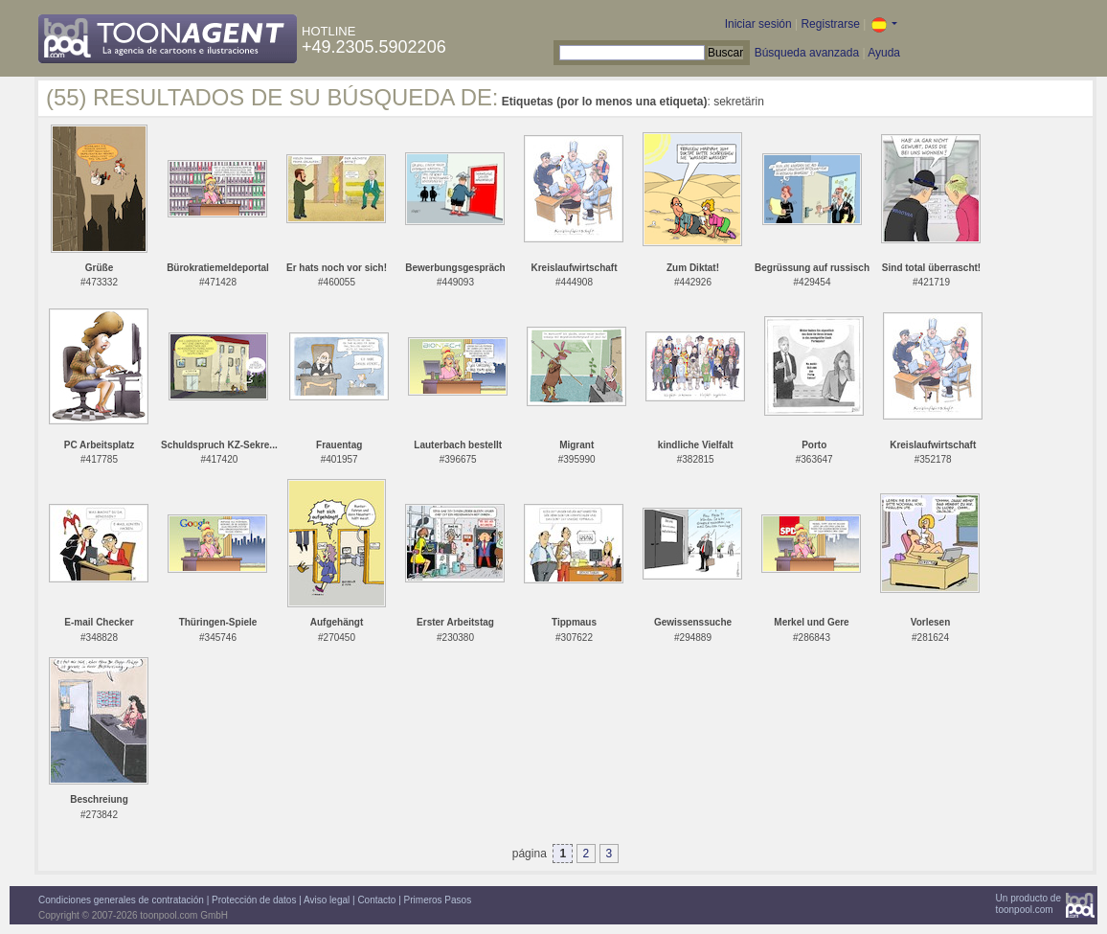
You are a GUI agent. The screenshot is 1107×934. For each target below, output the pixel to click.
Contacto (376, 900)
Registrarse (830, 24)
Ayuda (884, 52)
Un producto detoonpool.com (1028, 904)
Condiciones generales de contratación (121, 900)
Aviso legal (327, 900)
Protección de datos (254, 900)
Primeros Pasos (438, 900)
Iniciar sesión (758, 24)
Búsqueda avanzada (807, 52)
